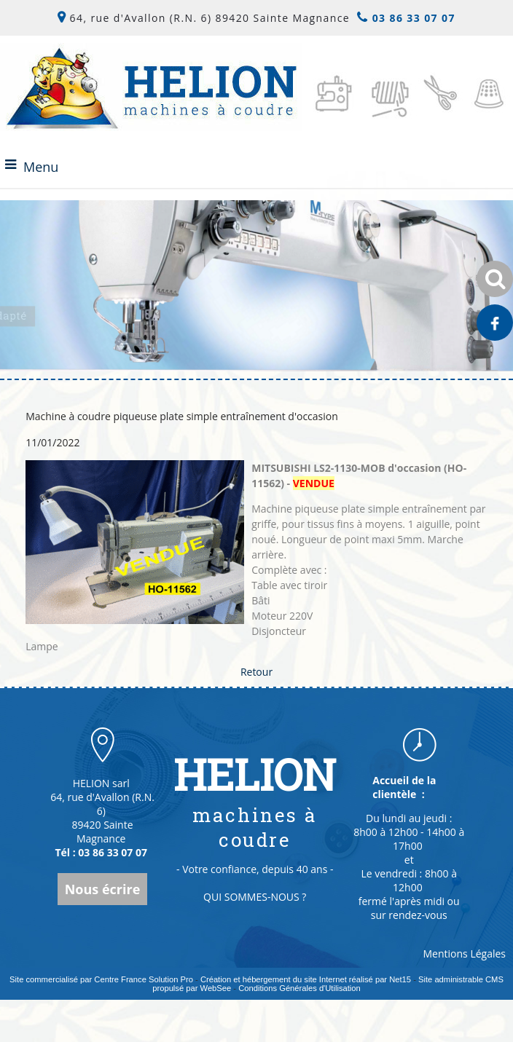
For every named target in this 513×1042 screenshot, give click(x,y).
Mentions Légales (464, 953)
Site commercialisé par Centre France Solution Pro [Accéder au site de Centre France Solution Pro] (101, 979)
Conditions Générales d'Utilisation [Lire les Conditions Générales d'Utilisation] (299, 988)
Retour (256, 672)
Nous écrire (103, 889)
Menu (40, 166)
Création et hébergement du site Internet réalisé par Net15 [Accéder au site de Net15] (305, 979)
